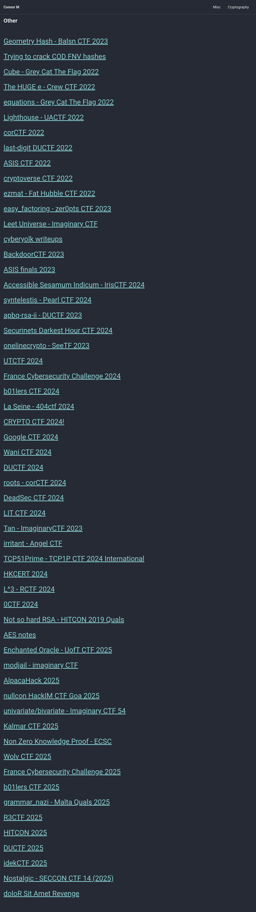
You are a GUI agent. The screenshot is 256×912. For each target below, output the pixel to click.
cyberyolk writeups (33, 240)
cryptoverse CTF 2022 (38, 179)
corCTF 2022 (24, 133)
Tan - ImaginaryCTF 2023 (43, 530)
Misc (217, 7)
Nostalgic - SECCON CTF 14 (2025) (59, 881)
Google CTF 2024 (31, 438)
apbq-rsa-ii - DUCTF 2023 (43, 316)
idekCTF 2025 (25, 866)
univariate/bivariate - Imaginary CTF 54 (65, 713)
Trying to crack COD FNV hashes (55, 57)
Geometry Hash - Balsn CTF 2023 (56, 41)
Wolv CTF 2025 (27, 759)
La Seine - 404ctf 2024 (39, 408)
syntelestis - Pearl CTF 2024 (47, 301)
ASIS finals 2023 (29, 270)
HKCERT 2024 (26, 576)
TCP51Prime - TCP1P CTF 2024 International (74, 561)
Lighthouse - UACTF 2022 (44, 118)
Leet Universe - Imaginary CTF (51, 225)
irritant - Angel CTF (33, 545)
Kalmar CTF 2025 (31, 728)
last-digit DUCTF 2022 (38, 148)
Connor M (11, 7)
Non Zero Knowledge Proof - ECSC (58, 744)
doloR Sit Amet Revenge (41, 896)
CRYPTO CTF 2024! (34, 423)
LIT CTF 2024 (25, 515)
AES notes (20, 637)
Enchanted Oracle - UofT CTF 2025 (58, 652)
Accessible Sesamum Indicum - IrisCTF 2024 (74, 286)
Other (10, 20)
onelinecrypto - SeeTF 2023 (47, 347)
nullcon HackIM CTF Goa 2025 (52, 698)
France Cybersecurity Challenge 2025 (62, 774)
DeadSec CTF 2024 (34, 499)
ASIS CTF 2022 (27, 163)
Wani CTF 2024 (28, 454)
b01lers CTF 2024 (31, 393)
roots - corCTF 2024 (35, 484)
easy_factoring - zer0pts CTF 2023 (57, 209)
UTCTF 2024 (23, 362)
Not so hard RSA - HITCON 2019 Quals (64, 622)
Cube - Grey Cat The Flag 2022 (51, 72)
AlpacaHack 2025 (31, 683)
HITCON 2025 (25, 835)
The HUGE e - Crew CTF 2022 (49, 87)
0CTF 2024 (21, 606)
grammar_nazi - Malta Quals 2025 (57, 805)
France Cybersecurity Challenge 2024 (62, 377)
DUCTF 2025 (23, 851)
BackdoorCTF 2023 (34, 255)
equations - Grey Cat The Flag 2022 (59, 102)
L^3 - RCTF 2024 (29, 591)
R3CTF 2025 (23, 820)
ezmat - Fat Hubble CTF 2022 (49, 194)
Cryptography (238, 7)
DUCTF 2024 (23, 469)
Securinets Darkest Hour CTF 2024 (58, 331)
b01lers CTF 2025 (31, 790)
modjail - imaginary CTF (41, 667)
